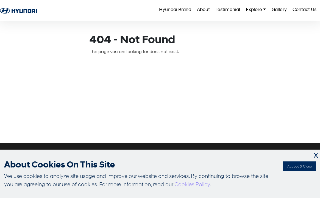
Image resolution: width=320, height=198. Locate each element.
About (160, 10)
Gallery (263, 10)
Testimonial (194, 10)
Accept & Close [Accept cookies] (299, 166)
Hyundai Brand (122, 10)
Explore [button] (229, 10)
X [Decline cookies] (316, 156)
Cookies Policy (192, 184)
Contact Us (298, 10)
